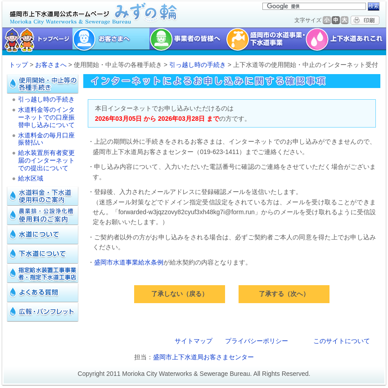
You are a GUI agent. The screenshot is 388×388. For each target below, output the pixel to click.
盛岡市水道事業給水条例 (128, 262)
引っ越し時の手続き (197, 64)
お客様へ (110, 41)
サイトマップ (193, 340)
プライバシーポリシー (256, 340)
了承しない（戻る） (179, 293)
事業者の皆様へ (187, 41)
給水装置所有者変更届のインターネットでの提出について (46, 160)
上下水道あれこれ (347, 41)
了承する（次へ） (284, 293)
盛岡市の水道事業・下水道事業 (266, 41)
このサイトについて (341, 340)
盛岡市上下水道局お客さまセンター (203, 357)
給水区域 (30, 178)
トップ (18, 64)
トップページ (36, 41)
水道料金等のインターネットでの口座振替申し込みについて (46, 117)
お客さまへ (51, 64)
